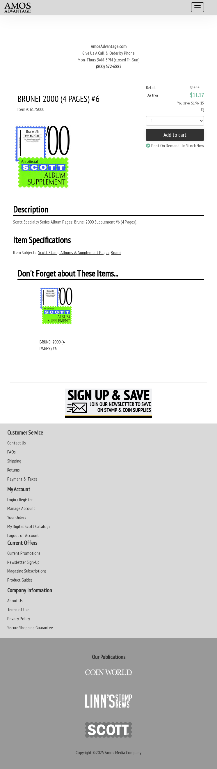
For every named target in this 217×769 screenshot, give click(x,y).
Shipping (14, 461)
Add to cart (174, 135)
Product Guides (20, 580)
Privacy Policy (18, 618)
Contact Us (16, 443)
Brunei (116, 252)
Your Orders (16, 517)
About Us (15, 600)
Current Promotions (23, 553)
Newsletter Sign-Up (23, 562)
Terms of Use (18, 609)
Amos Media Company (123, 752)
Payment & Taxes (22, 479)
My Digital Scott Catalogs (28, 526)
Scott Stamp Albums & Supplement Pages (73, 252)
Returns (13, 470)
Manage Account (21, 508)
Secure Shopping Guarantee (30, 627)
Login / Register (20, 499)
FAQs (11, 452)
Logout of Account (23, 535)
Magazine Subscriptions (27, 571)
